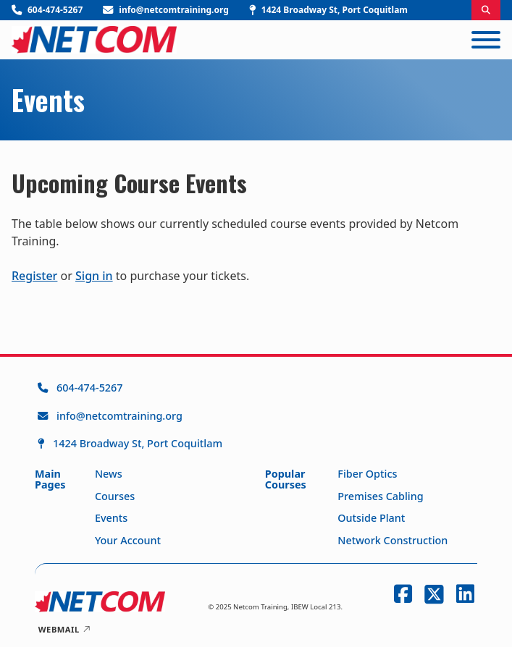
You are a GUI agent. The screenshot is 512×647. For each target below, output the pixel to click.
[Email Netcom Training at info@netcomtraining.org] (130, 416)
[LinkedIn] (462, 593)
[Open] (485, 39)
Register (34, 276)
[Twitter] (431, 594)
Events (48, 99)
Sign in (94, 276)
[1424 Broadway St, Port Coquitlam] (130, 444)
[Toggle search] (485, 10)
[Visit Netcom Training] (328, 10)
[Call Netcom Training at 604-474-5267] (130, 388)
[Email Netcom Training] (165, 10)
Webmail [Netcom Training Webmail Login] (64, 629)
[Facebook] (400, 593)
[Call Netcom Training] (47, 10)
